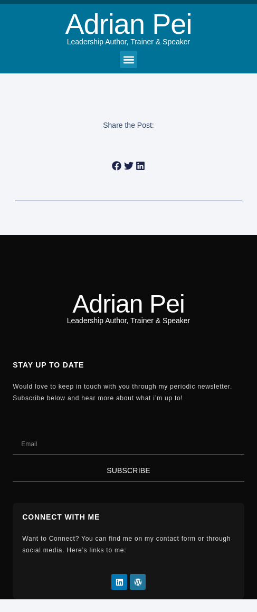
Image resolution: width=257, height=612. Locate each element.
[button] (128, 59)
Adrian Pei (128, 24)
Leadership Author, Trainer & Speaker (128, 41)
